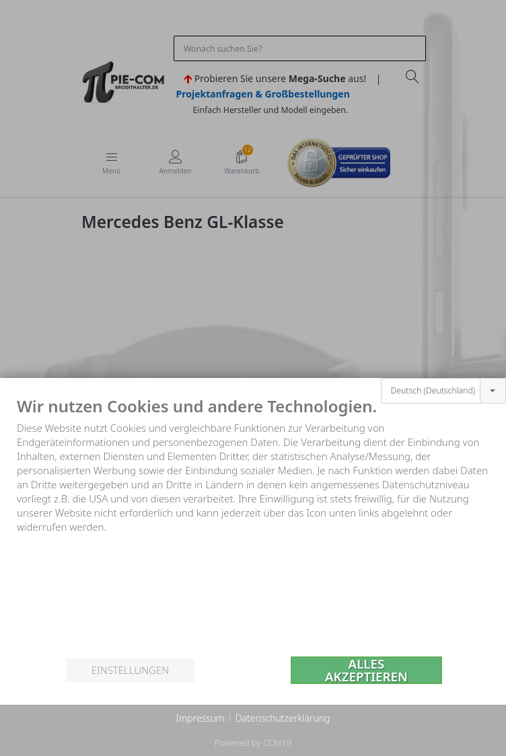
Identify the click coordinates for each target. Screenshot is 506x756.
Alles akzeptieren (366, 670)
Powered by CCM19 (253, 742)
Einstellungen (130, 670)
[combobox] (443, 391)
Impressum (200, 718)
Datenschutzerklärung (283, 718)
